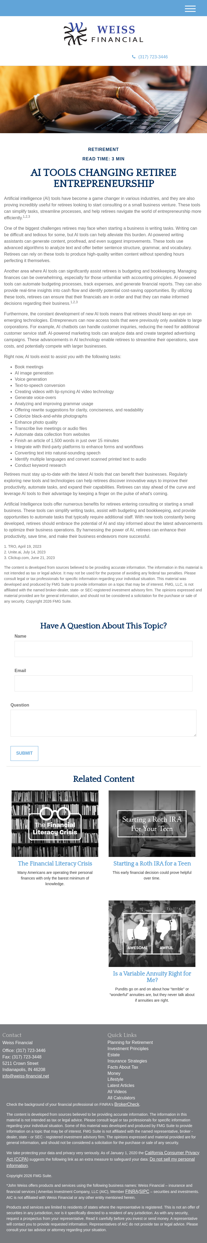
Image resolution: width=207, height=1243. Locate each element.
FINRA (131, 1191)
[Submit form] (24, 753)
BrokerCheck (126, 1104)
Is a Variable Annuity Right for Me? (152, 977)
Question (20, 705)
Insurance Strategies (127, 1061)
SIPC (144, 1191)
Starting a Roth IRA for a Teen (152, 863)
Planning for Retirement (130, 1042)
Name (20, 636)
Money (114, 1073)
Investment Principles (128, 1048)
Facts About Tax (123, 1067)
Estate (114, 1055)
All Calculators (121, 1098)
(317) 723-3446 (150, 57)
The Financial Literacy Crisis (55, 863)
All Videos (117, 1091)
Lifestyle (115, 1079)
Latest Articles (121, 1085)
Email (20, 670)
